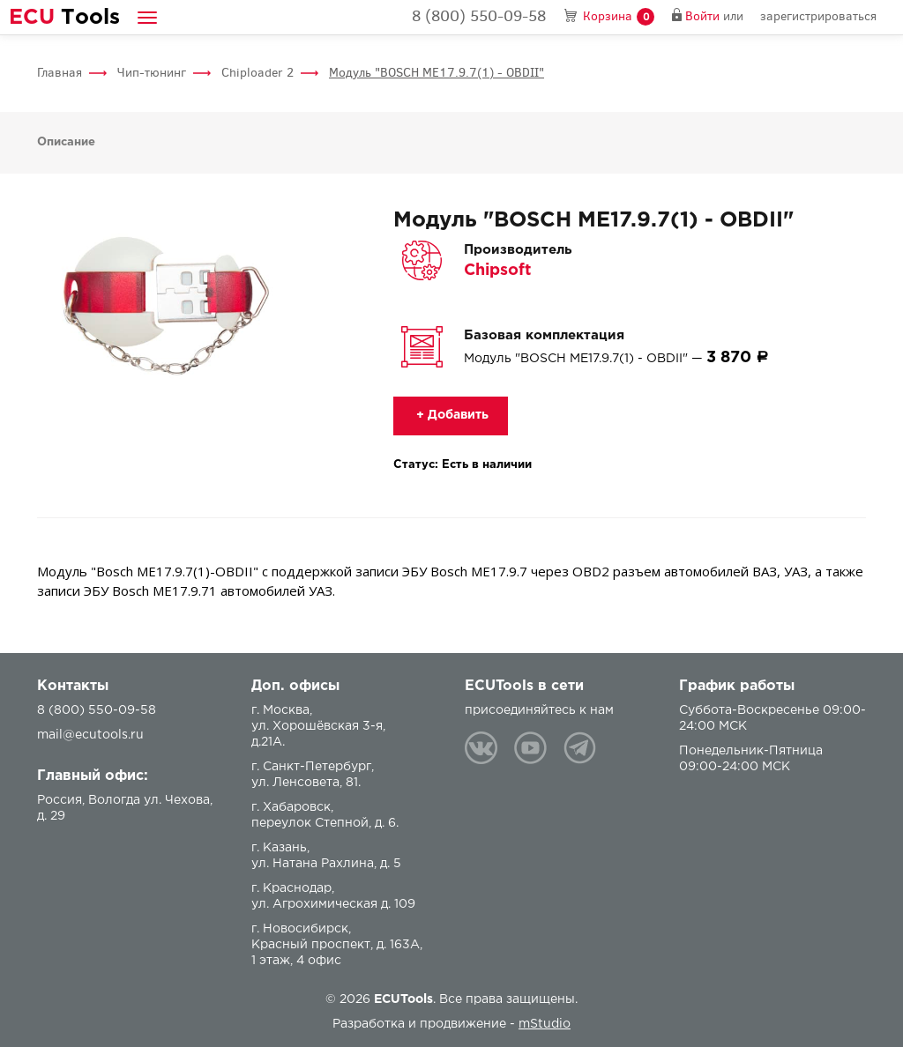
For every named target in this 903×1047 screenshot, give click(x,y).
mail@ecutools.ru (90, 735)
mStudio (545, 1024)
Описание (66, 142)
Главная (59, 72)
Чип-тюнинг (151, 72)
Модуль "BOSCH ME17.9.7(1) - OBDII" (436, 72)
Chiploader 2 (257, 72)
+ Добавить (451, 415)
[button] (147, 17)
